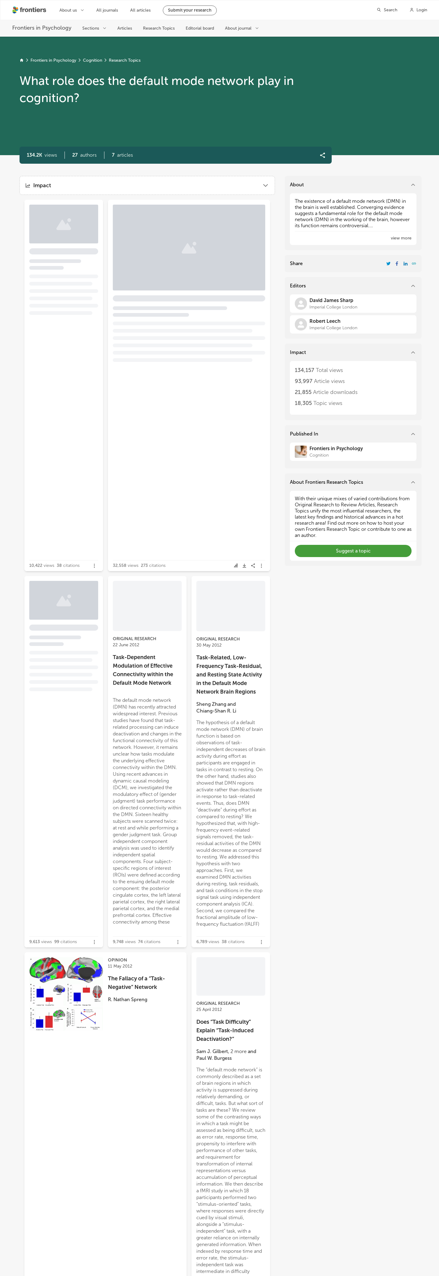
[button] (84, 155)
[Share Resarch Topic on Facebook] (396, 263)
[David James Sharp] (353, 303)
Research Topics (125, 60)
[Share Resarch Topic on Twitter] (388, 263)
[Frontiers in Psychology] (353, 452)
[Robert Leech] (353, 324)
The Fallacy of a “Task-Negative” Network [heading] (136, 982)
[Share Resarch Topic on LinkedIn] (405, 263)
